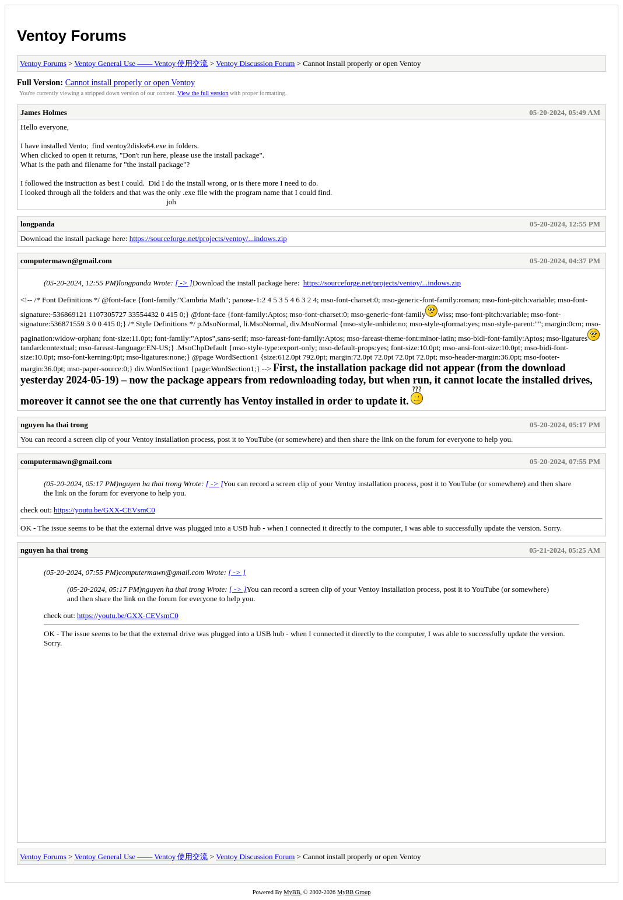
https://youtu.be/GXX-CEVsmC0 (104, 509)
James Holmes (43, 112)
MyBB (292, 892)
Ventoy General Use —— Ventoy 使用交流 (141, 63)
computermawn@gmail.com (66, 260)
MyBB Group (353, 892)
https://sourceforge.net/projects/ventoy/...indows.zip (208, 238)
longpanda (37, 223)
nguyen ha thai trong (54, 424)
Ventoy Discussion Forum (255, 63)
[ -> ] (183, 282)
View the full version (202, 93)
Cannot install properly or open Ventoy (130, 82)
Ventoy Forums (72, 35)
